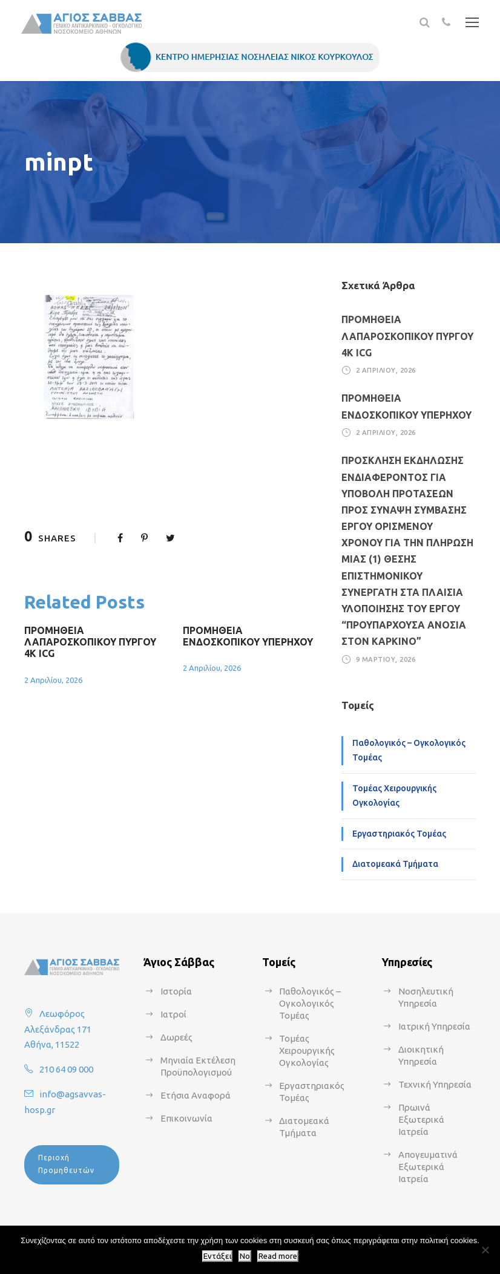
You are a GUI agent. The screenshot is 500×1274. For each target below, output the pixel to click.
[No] (485, 1250)
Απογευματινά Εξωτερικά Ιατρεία (428, 1166)
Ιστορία (176, 991)
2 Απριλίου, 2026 (53, 680)
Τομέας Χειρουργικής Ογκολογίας (394, 795)
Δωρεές (176, 1037)
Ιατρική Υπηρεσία (434, 1026)
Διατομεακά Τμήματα (395, 864)
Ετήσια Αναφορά (195, 1095)
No (245, 1256)
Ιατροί (173, 1014)
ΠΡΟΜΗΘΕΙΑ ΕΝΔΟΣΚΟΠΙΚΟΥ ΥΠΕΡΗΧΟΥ (248, 636)
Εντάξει (217, 1256)
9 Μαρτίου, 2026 (386, 659)
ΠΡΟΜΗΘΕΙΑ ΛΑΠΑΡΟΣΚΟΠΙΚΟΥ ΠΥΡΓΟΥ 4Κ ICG (90, 642)
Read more (277, 1256)
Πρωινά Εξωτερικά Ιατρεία (421, 1119)
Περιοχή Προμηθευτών (66, 1164)
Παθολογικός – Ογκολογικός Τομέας (408, 750)
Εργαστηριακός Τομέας (399, 833)
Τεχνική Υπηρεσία (435, 1084)
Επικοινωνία (186, 1118)
